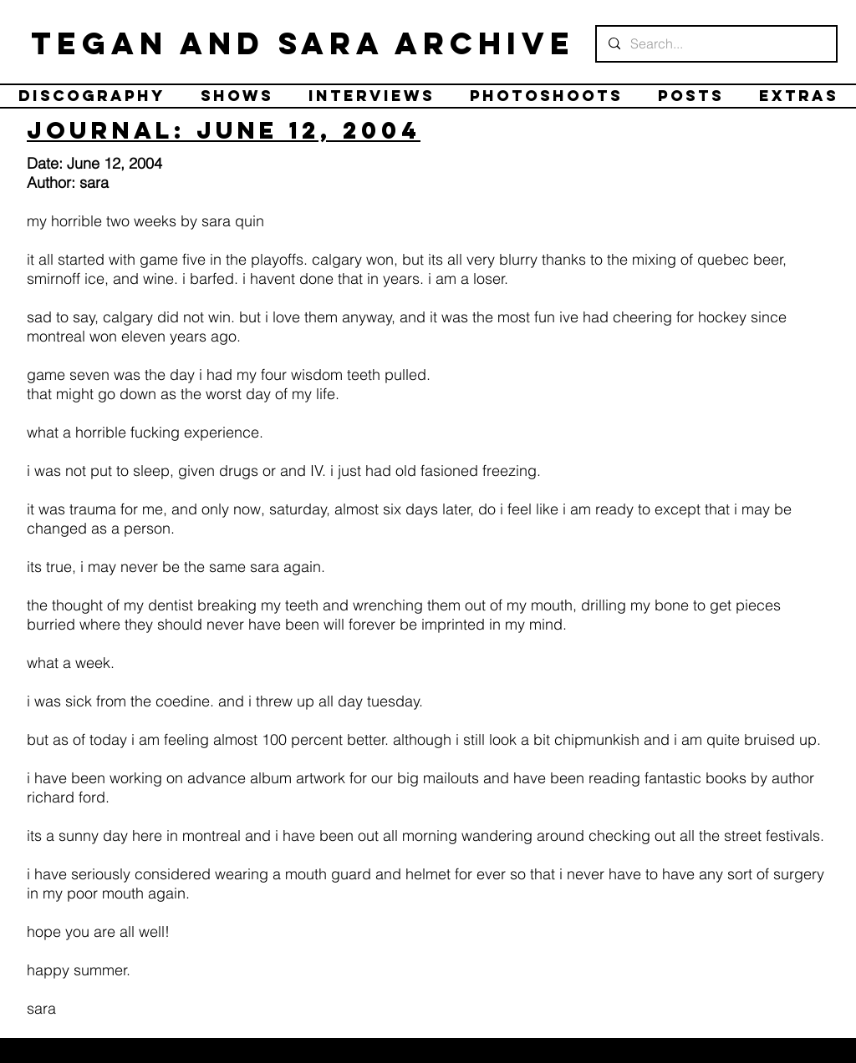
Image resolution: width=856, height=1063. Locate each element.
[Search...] (715, 44)
